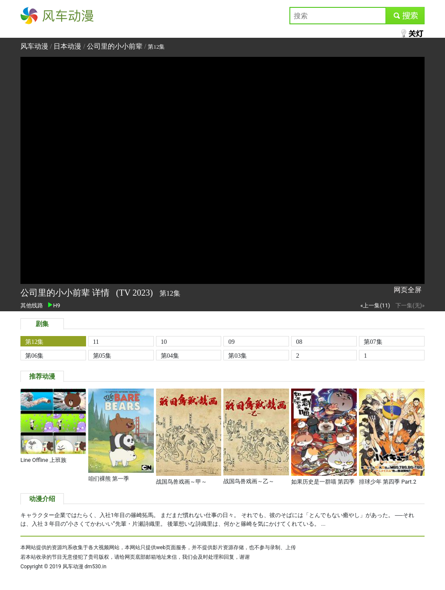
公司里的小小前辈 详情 (66, 292)
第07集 (373, 341)
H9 (54, 305)
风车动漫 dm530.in (84, 567)
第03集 (237, 355)
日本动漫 (68, 46)
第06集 (34, 355)
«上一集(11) (375, 305)
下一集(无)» (410, 305)
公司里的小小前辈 (115, 46)
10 (164, 341)
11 (96, 341)
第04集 (170, 355)
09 (231, 341)
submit (404, 15)
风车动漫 (34, 15)
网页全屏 (408, 290)
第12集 (34, 341)
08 (299, 341)
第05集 (102, 355)
